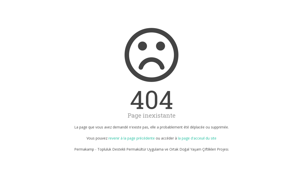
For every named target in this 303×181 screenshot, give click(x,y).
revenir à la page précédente (131, 138)
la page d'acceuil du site (197, 138)
